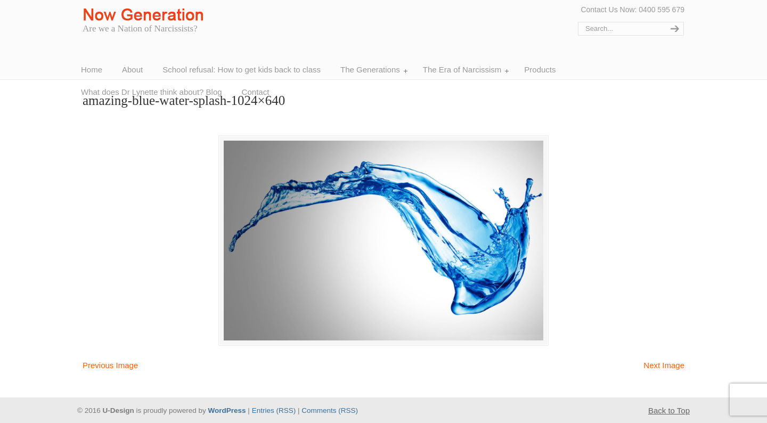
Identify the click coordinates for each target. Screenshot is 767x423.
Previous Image (110, 365)
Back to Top (669, 410)
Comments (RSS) (329, 410)
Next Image (663, 365)
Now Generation (146, 15)
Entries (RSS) (274, 410)
